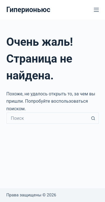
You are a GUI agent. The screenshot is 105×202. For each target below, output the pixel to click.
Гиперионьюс (28, 10)
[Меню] (96, 9)
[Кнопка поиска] (93, 118)
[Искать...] (47, 118)
